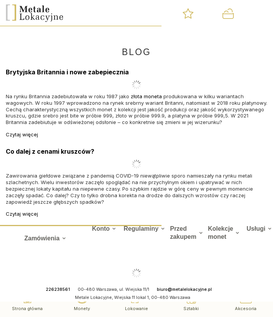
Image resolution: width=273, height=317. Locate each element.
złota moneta (146, 96)
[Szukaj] (150, 13)
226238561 (58, 289)
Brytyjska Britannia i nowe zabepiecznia (67, 72)
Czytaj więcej (22, 134)
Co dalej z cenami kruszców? (50, 151)
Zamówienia (42, 238)
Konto (101, 228)
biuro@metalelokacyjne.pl (184, 289)
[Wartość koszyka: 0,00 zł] (227, 13)
